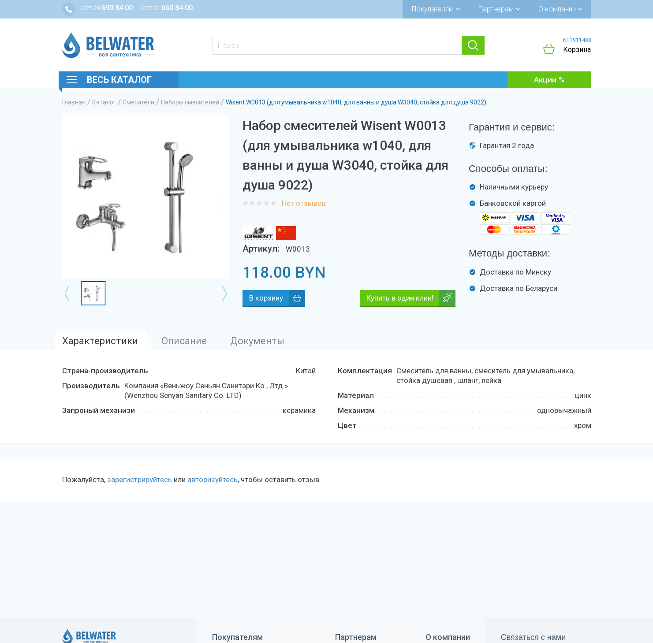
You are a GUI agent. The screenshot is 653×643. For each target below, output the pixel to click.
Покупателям (436, 9)
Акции (545, 79)
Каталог (104, 102)
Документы (257, 340)
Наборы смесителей (190, 102)
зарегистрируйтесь (139, 479)
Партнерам (499, 9)
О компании (560, 9)
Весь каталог (119, 79)
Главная (74, 102)
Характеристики (100, 340)
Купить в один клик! (399, 298)
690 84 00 (106, 8)
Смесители (138, 102)
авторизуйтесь (212, 479)
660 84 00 (166, 8)
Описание (184, 340)
